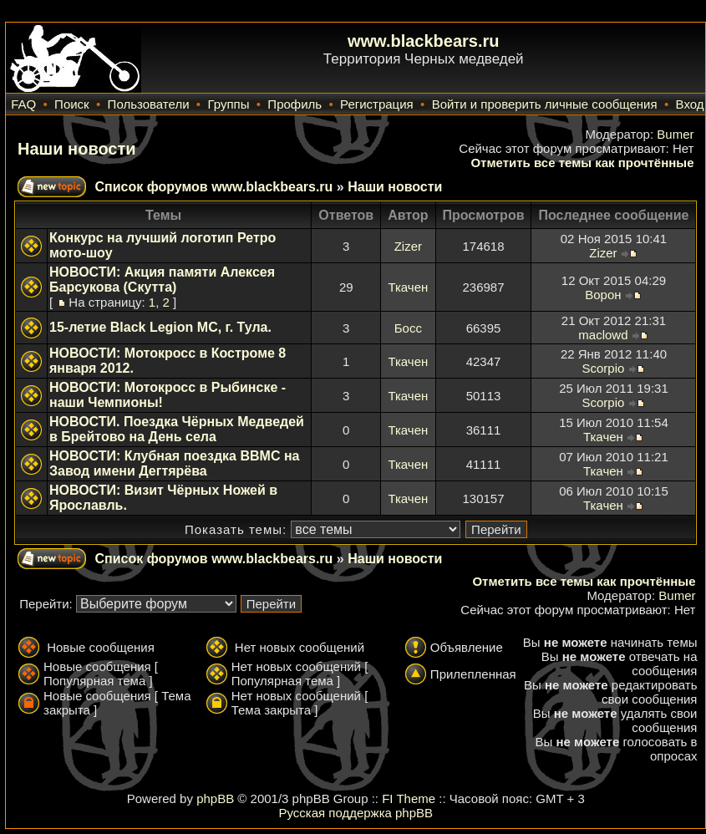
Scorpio (603, 368)
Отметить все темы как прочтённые (581, 162)
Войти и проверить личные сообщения (545, 104)
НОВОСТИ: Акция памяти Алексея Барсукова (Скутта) (162, 279)
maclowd (602, 335)
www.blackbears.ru (424, 41)
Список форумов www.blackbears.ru (213, 187)
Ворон (603, 294)
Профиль (294, 104)
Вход (690, 104)
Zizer (408, 246)
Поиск (71, 104)
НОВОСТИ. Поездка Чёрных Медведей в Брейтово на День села (176, 429)
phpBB (215, 798)
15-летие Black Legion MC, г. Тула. (160, 327)
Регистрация (377, 104)
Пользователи (149, 104)
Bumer (675, 134)
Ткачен (408, 287)
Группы (228, 104)
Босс (408, 328)
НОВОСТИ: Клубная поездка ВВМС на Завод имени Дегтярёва (174, 463)
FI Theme (408, 798)
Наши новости (77, 149)
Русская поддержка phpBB (355, 813)
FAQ (23, 104)
